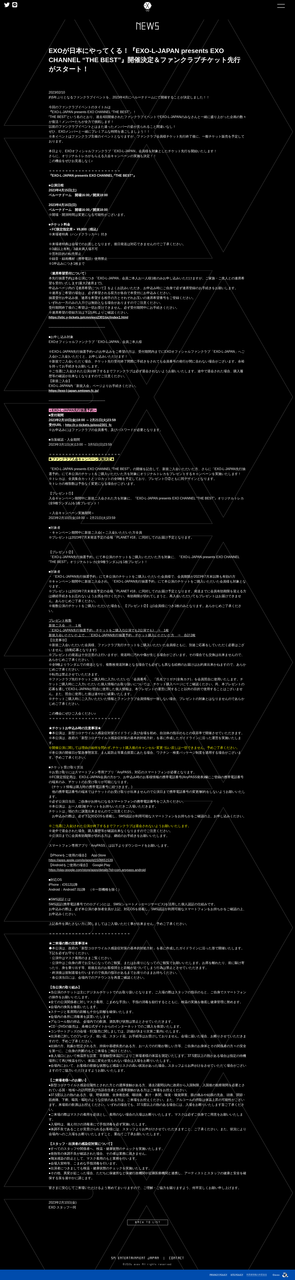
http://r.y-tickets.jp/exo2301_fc (88, 425)
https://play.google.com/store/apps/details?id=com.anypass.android (97, 870)
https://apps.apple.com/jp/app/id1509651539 (81, 860)
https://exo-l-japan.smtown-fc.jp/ (74, 390)
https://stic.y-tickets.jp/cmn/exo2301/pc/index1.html (88, 317)
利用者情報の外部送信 (255, 1274)
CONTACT (176, 1258)
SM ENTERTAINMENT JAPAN (135, 1258)
